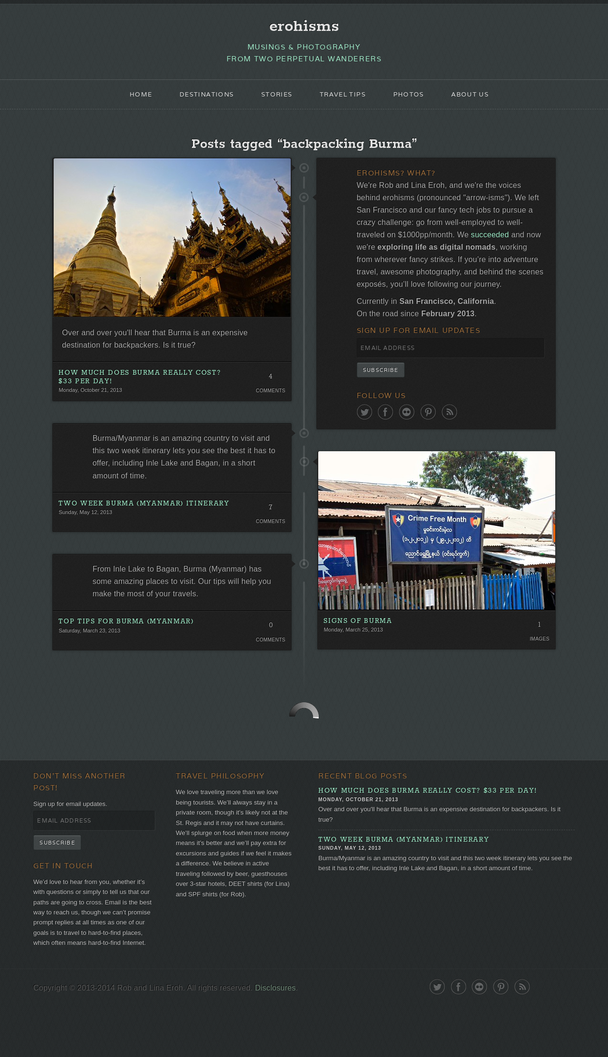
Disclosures (285, 1039)
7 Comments (269, 522)
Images (539, 669)
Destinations (200, 98)
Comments (269, 399)
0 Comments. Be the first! (269, 645)
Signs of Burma (358, 650)
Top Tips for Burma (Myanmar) (127, 639)
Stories (275, 98)
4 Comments (269, 386)
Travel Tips (344, 98)
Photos (414, 98)
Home (132, 98)
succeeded (523, 243)
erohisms (304, 27)
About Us (478, 98)
